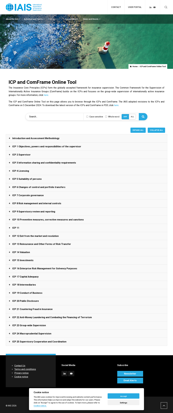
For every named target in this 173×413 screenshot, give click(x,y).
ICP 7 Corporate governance (28, 195)
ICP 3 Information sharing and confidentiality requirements (44, 162)
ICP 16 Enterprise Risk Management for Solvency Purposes (44, 268)
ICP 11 (15, 227)
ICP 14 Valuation (21, 252)
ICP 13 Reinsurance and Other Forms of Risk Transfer (41, 244)
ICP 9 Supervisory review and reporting (33, 211)
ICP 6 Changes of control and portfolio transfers (38, 187)
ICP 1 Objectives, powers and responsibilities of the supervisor (46, 146)
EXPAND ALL (138, 130)
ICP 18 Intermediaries (24, 284)
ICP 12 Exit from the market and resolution (35, 236)
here (46, 95)
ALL (132, 117)
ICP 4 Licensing (20, 171)
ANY (125, 117)
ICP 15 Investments (22, 260)
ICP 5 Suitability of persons (27, 179)
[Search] (143, 116)
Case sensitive (94, 117)
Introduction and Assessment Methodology (35, 138)
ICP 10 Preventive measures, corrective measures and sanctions (48, 219)
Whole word (112, 117)
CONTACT (116, 7)
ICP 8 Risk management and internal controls (36, 203)
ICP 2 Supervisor (21, 154)
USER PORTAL (135, 7)
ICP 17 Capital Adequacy (25, 276)
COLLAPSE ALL (156, 130)
